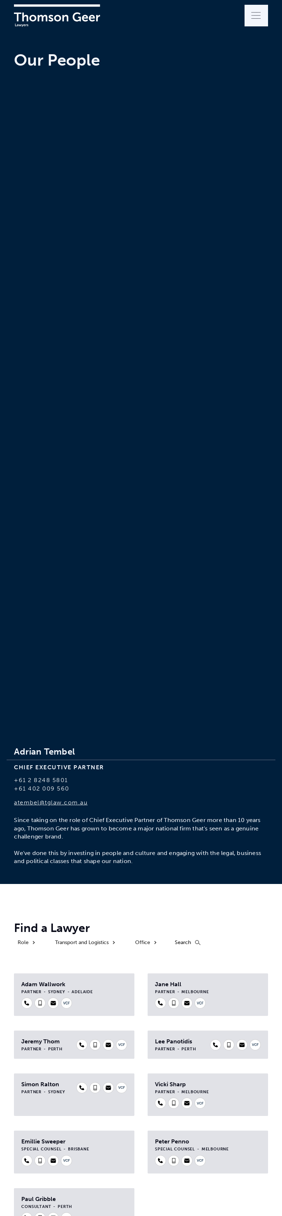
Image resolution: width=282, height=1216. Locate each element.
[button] (256, 15)
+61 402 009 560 (41, 788)
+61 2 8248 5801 (41, 780)
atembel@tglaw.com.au (50, 802)
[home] (57, 15)
